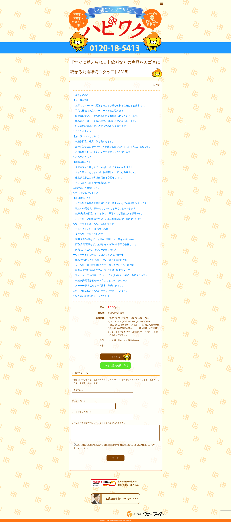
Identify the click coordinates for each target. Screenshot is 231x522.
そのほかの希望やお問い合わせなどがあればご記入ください (99, 423)
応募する (120, 356)
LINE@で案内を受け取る (115, 365)
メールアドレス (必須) (81, 412)
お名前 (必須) (77, 390)
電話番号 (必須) (78, 401)
